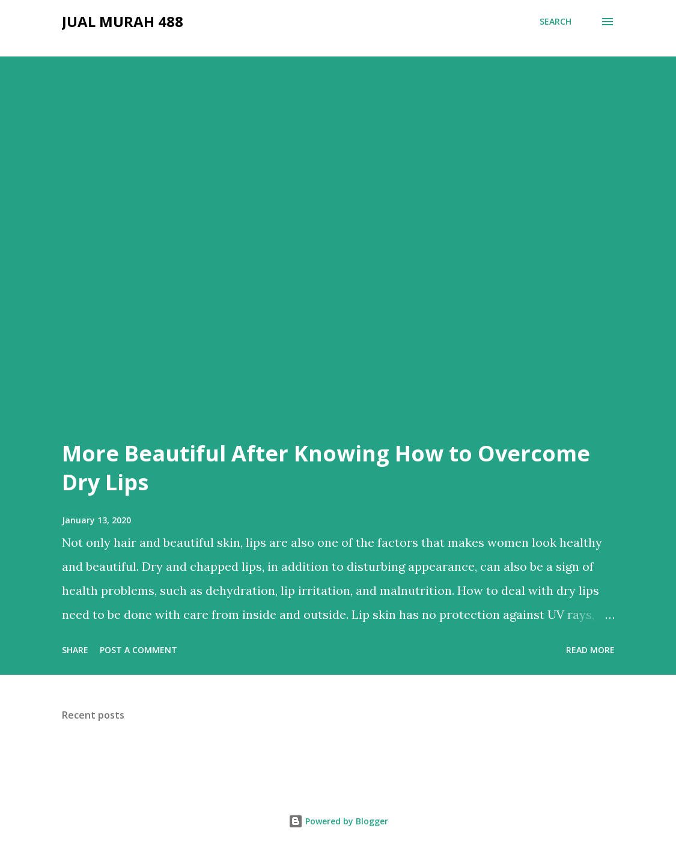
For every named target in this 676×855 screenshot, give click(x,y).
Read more (590, 650)
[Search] (555, 21)
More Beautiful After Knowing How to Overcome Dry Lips (326, 468)
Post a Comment (138, 650)
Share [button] (75, 650)
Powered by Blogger (338, 821)
